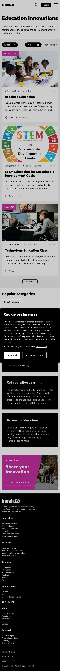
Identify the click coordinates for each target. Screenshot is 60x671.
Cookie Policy (41, 346)
